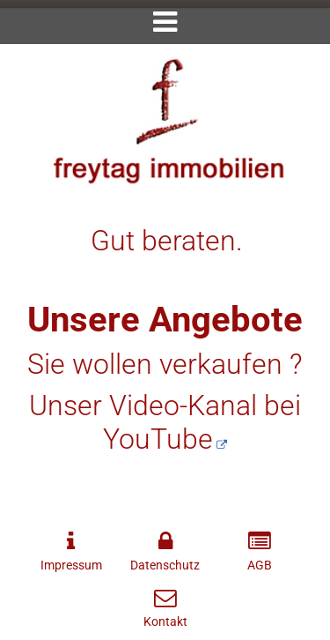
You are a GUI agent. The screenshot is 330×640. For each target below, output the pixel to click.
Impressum (71, 565)
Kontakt (165, 621)
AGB (259, 565)
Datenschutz (165, 565)
